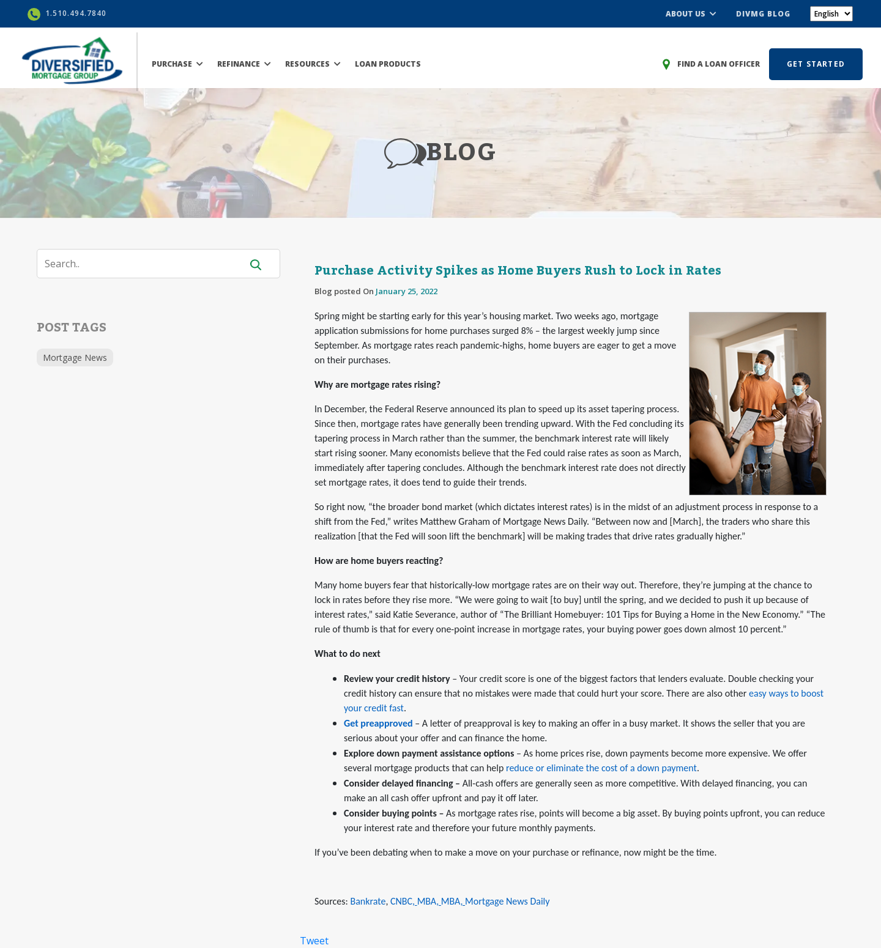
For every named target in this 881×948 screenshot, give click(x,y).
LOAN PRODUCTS (388, 64)
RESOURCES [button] (313, 64)
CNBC (401, 901)
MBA (427, 901)
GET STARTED (816, 64)
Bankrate (367, 901)
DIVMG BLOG (763, 14)
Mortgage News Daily (507, 901)
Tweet (314, 940)
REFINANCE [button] (244, 64)
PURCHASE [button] (177, 64)
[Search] (146, 264)
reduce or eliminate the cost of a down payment (601, 768)
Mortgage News (75, 357)
